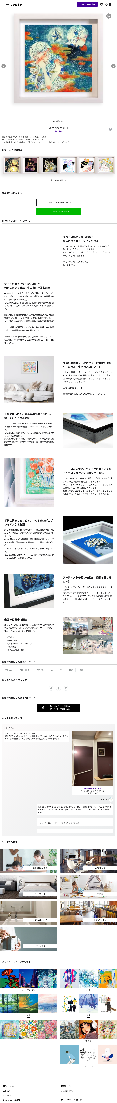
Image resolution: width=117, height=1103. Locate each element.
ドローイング (24, 670)
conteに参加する (67, 1091)
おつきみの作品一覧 (58, 180)
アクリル (8, 670)
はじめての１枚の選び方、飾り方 (58, 202)
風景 (81, 670)
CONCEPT (7, 1091)
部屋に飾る (58, 121)
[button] (108, 16)
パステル (40, 670)
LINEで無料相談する (61, 211)
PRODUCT (7, 1095)
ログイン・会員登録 (87, 4)
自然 (71, 670)
